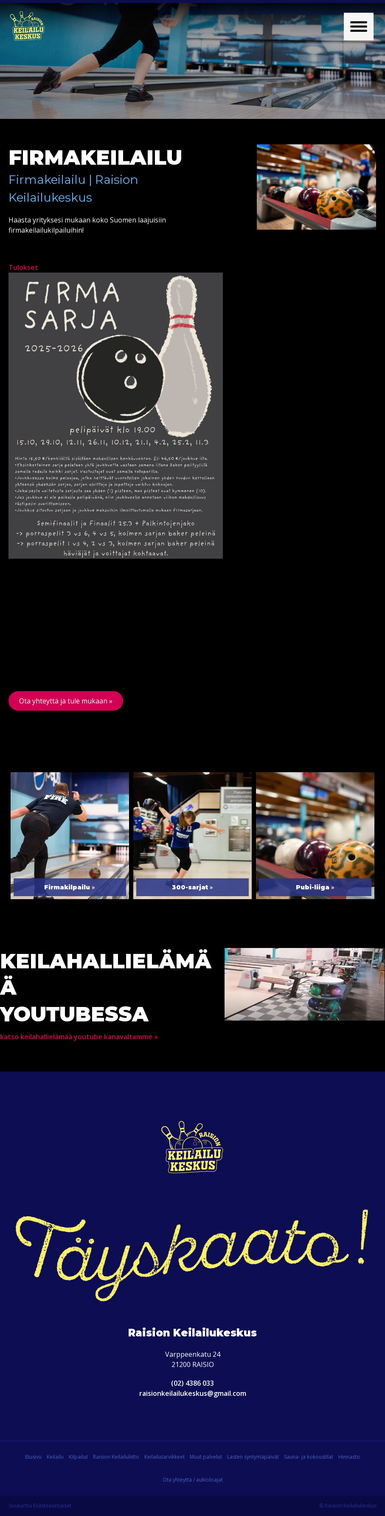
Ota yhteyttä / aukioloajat (193, 1479)
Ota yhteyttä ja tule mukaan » (65, 701)
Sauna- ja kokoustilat (308, 1456)
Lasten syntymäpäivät (253, 1456)
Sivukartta (20, 1505)
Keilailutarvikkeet (164, 1456)
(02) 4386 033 (192, 1383)
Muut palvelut (206, 1456)
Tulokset (23, 267)
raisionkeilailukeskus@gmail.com (192, 1393)
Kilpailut (78, 1456)
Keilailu (55, 1456)
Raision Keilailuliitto (116, 1456)
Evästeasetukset (52, 1505)
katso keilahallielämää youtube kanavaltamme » (79, 1036)
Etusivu (33, 1456)
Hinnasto (349, 1456)
